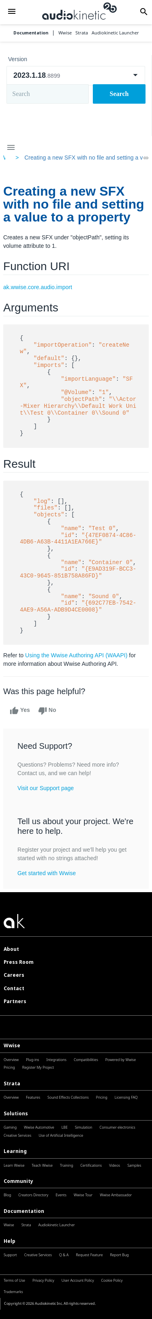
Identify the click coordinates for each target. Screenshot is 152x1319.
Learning (15, 1151)
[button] (11, 12)
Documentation (30, 33)
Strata (12, 1083)
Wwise (12, 1045)
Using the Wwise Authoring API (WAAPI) (76, 655)
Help (9, 1241)
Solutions (16, 1113)
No (47, 710)
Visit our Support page (45, 788)
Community (18, 1181)
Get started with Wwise (46, 873)
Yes (20, 710)
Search (119, 93)
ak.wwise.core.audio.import (37, 287)
